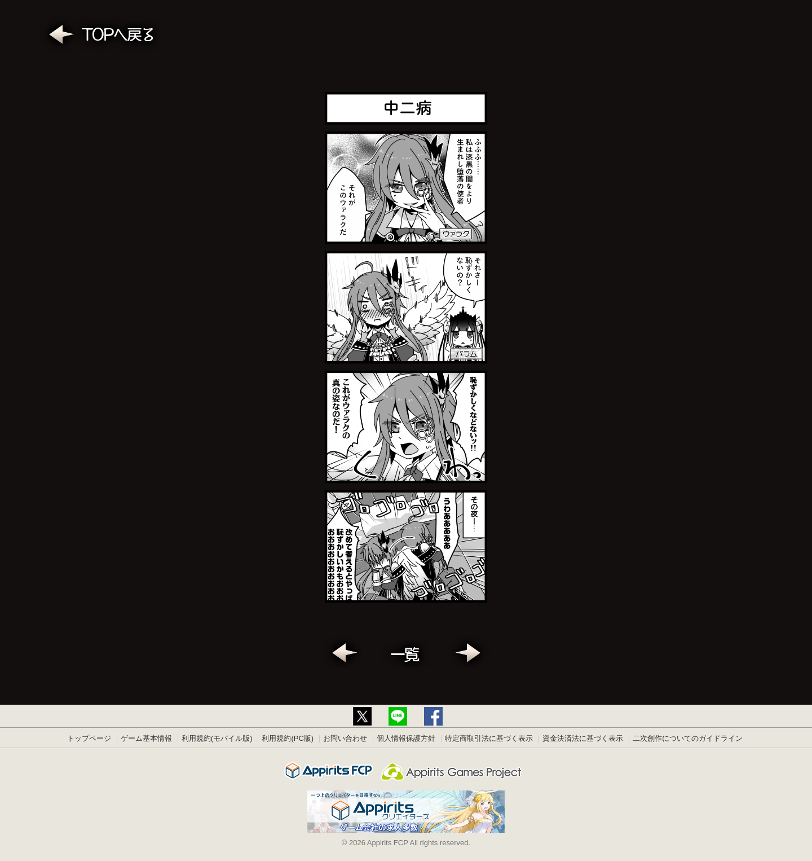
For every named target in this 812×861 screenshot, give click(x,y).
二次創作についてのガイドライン (688, 738)
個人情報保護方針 (406, 738)
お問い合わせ (345, 738)
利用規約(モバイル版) (217, 738)
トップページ (89, 738)
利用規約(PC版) (288, 738)
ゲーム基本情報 (146, 738)
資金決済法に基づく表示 (582, 738)
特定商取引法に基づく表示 (489, 738)
